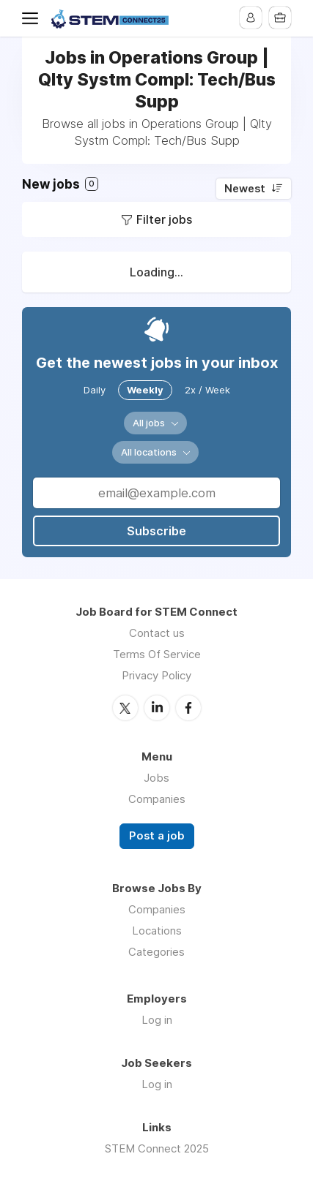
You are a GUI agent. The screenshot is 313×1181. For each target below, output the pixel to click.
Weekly (145, 390)
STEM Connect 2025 (157, 1148)
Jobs (156, 778)
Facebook (188, 707)
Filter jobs (164, 219)
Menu (33, 18)
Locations (157, 930)
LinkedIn (156, 707)
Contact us (157, 633)
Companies (156, 799)
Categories (156, 952)
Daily (95, 390)
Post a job (157, 835)
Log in (156, 1020)
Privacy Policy (156, 675)
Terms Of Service (157, 654)
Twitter (125, 707)
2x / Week (207, 390)
